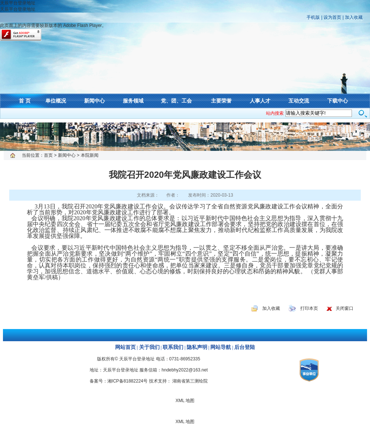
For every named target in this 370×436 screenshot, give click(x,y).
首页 (48, 155)
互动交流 (298, 101)
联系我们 (173, 347)
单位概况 (55, 101)
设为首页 (332, 17)
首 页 (25, 101)
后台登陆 (244, 347)
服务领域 (133, 101)
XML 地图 (185, 136)
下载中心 (337, 101)
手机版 (313, 17)
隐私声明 (197, 347)
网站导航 (220, 347)
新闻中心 (94, 101)
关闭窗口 (344, 308)
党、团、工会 (176, 101)
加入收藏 (354, 17)
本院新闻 (89, 155)
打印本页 (309, 308)
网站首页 (125, 347)
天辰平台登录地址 (17, 3)
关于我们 (149, 347)
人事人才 (260, 101)
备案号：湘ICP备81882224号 (119, 381)
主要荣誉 (221, 101)
